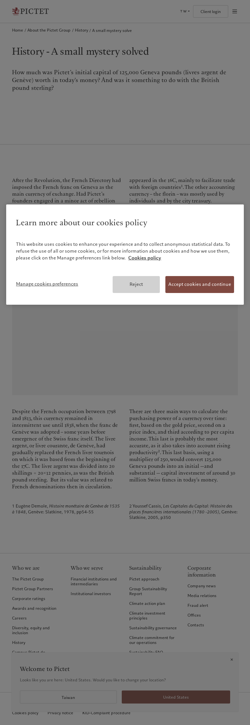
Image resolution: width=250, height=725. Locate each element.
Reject (136, 284)
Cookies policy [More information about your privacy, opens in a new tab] (144, 258)
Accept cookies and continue (199, 284)
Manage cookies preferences (47, 284)
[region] (125, 254)
